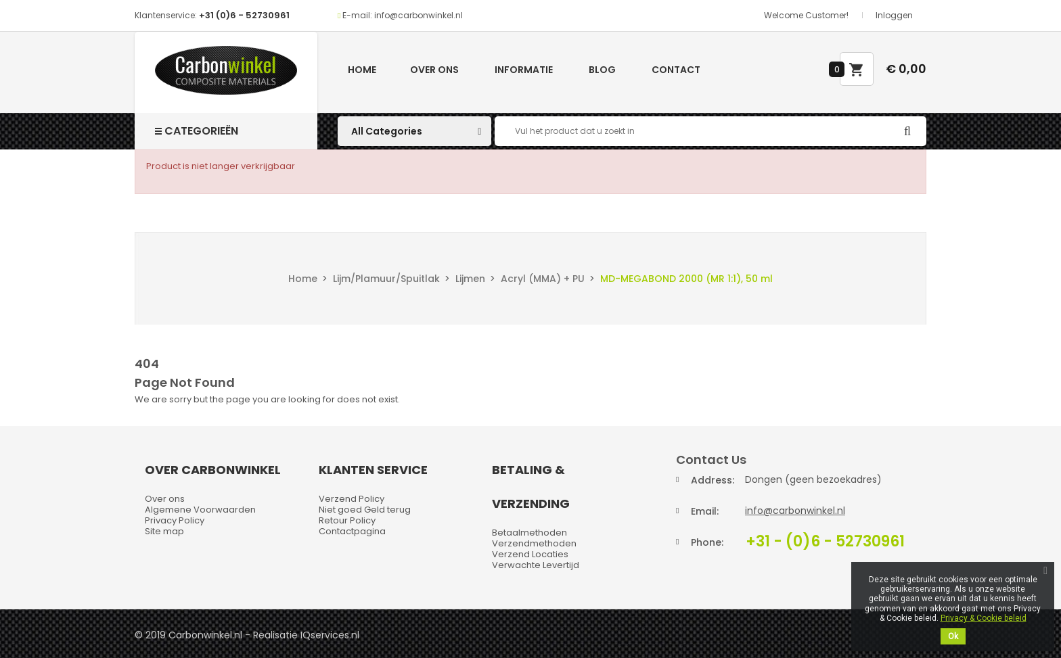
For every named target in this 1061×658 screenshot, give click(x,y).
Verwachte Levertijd (535, 565)
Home (362, 69)
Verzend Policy (351, 498)
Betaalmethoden (529, 532)
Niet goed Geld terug (365, 509)
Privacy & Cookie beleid (983, 618)
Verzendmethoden (534, 543)
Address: (712, 480)
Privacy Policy (174, 520)
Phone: (707, 542)
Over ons (434, 69)
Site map (164, 531)
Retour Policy (347, 520)
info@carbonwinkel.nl (795, 510)
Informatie (524, 69)
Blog (602, 69)
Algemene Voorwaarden (200, 509)
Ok (953, 636)
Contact (676, 69)
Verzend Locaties (530, 554)
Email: (705, 511)
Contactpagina (352, 531)
